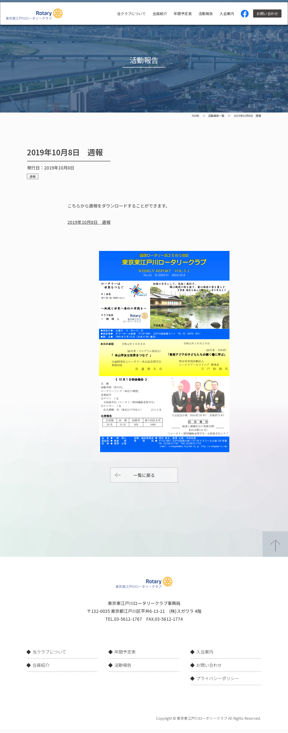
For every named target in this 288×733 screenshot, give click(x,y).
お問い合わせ (265, 13)
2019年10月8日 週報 (89, 222)
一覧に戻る (144, 475)
